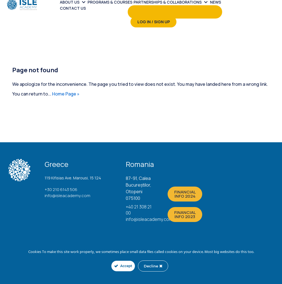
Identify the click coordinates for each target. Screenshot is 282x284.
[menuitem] (94, 12)
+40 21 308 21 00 (139, 210)
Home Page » (66, 94)
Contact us (73, 8)
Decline (153, 266)
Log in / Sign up (153, 21)
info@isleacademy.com (67, 195)
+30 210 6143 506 (61, 189)
